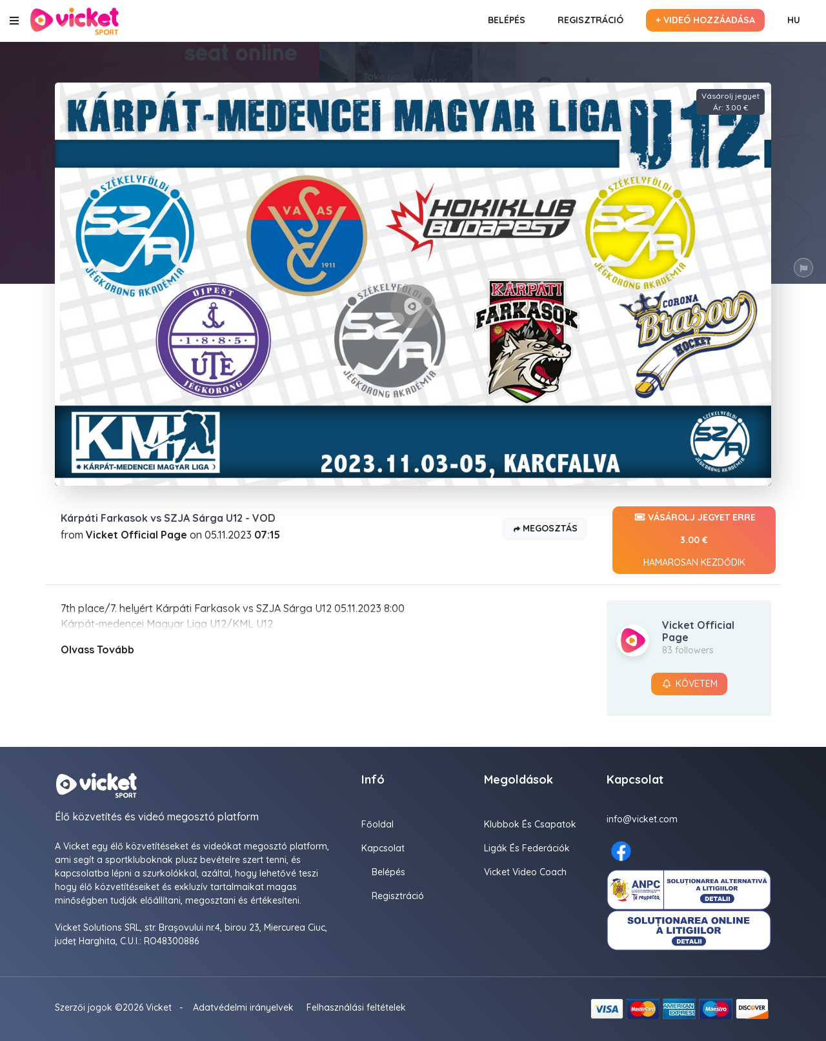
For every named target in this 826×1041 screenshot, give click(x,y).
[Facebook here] (621, 851)
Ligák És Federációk (527, 848)
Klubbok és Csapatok (530, 824)
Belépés (506, 20)
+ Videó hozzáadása (705, 20)
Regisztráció (590, 20)
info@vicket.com (642, 819)
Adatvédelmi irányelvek (243, 1007)
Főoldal (377, 824)
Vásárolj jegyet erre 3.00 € (694, 540)
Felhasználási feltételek (356, 1007)
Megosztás (545, 529)
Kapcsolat (383, 848)
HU (793, 20)
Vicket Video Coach (525, 872)
